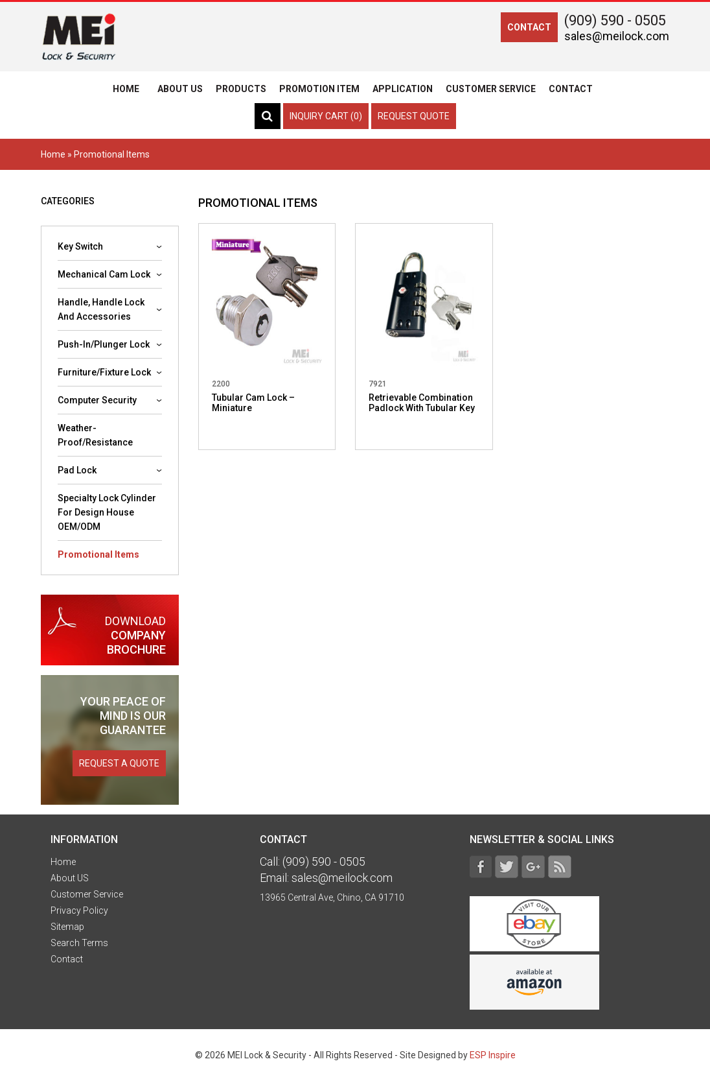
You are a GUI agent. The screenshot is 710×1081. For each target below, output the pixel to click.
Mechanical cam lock (104, 274)
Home (126, 89)
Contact (571, 89)
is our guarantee (123, 716)
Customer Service (491, 89)
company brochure (110, 635)
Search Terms (79, 943)
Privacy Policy (79, 910)
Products (241, 89)
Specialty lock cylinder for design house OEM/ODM (107, 512)
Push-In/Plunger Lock (104, 344)
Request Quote (414, 116)
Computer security (97, 400)
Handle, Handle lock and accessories (101, 309)
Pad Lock (77, 470)
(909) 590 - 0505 (615, 20)
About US (180, 89)
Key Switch (80, 246)
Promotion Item (319, 89)
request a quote (119, 763)
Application (402, 89)
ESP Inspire (493, 1055)
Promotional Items (98, 554)
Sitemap (67, 926)
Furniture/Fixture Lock (104, 372)
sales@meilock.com (616, 36)
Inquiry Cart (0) (326, 116)
